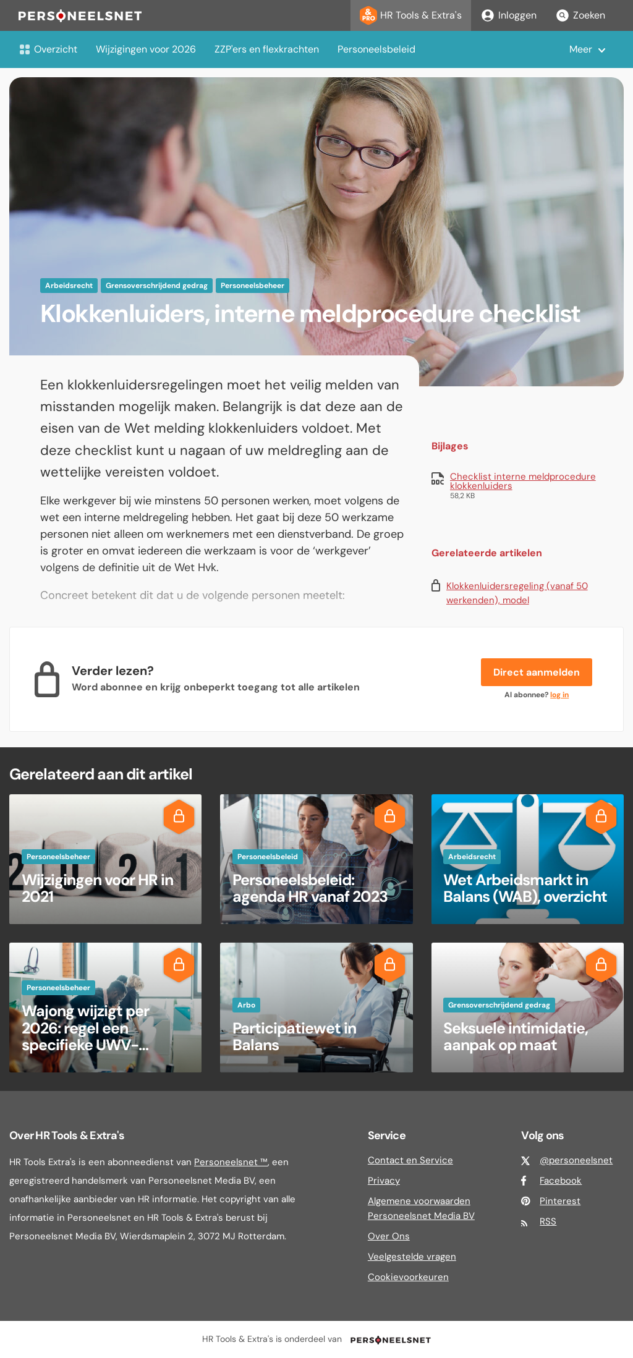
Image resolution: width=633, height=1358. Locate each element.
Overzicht (48, 49)
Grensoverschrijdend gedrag (157, 286)
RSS (548, 1221)
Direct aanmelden (536, 672)
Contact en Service (410, 1160)
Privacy (384, 1180)
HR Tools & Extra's (411, 15)
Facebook (561, 1180)
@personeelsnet (576, 1160)
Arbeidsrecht (69, 286)
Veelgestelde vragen (412, 1256)
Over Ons (389, 1236)
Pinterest (560, 1201)
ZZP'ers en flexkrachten (267, 49)
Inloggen (508, 15)
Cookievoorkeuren (408, 1277)
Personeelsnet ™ (231, 1162)
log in (559, 695)
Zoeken (580, 15)
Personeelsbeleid (376, 49)
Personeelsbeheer (252, 286)
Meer (580, 49)
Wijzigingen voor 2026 (146, 49)
